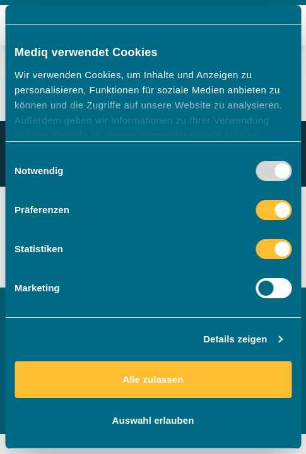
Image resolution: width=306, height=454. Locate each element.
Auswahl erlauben (153, 420)
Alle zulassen (152, 379)
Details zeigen (235, 339)
